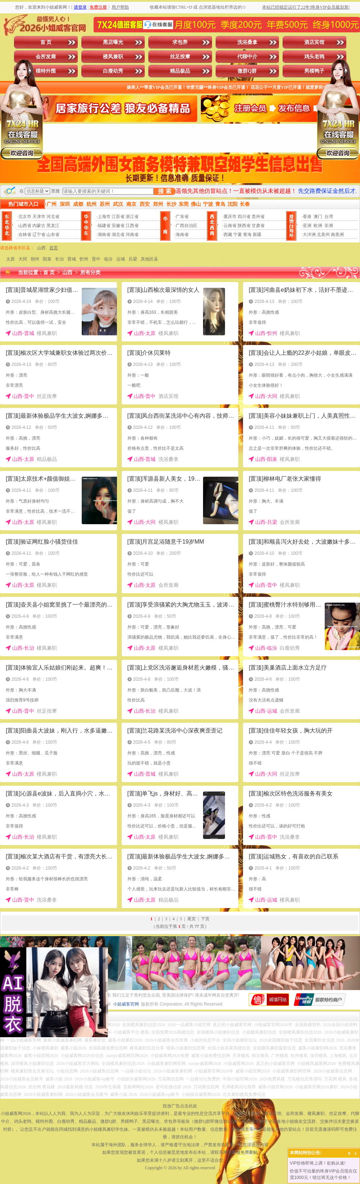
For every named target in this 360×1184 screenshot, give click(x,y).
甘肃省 (258, 225)
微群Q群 (247, 71)
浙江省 (132, 216)
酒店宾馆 (314, 42)
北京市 (24, 216)
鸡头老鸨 (314, 56)
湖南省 (104, 234)
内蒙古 (38, 225)
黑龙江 (52, 225)
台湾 (328, 216)
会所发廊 (46, 56)
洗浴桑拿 (247, 42)
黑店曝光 (113, 42)
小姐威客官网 (126, 1004)
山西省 (24, 225)
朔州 (35, 259)
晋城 (71, 259)
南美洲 (337, 234)
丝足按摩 (180, 56)
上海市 (104, 216)
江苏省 (118, 216)
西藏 (228, 234)
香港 (307, 216)
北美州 (323, 234)
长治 (59, 259)
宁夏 (237, 234)
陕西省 (244, 225)
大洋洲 (309, 234)
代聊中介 (247, 56)
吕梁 (133, 259)
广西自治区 (186, 225)
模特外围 (46, 71)
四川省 (244, 216)
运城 (120, 259)
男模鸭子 (314, 71)
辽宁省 (38, 234)
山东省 (52, 234)
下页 (205, 918)
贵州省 (258, 216)
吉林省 (24, 234)
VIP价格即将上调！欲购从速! (318, 1163)
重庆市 (230, 216)
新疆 (257, 234)
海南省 (182, 234)
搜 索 (164, 191)
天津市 (38, 216)
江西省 (132, 225)
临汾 (108, 259)
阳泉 (47, 259)
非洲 (328, 225)
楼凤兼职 (113, 56)
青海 (247, 234)
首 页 (46, 42)
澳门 (318, 216)
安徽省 (118, 225)
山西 (41, 247)
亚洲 (307, 225)
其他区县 (149, 259)
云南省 (230, 225)
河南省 (132, 234)
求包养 (180, 42)
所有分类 (90, 272)
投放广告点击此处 (180, 1105)
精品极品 (180, 71)
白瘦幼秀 (113, 71)
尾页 (191, 918)
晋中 (96, 259)
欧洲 (318, 225)
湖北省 (118, 234)
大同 (22, 259)
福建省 (104, 225)
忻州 (84, 259)
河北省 (52, 216)
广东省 (182, 216)
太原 (10, 259)
